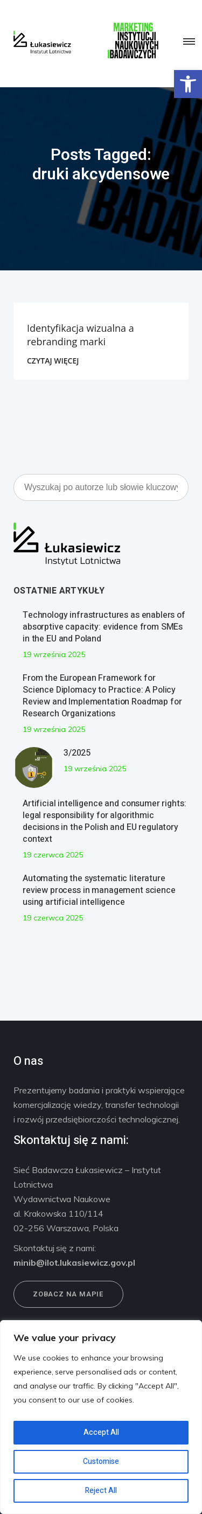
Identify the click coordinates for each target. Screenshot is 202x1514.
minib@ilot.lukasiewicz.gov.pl (74, 1262)
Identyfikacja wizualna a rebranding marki (80, 335)
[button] (188, 84)
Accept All (101, 1432)
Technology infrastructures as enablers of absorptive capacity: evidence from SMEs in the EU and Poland (104, 627)
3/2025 (77, 752)
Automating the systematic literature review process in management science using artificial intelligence (99, 890)
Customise (101, 1461)
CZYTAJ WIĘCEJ (53, 360)
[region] (101, 1417)
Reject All (101, 1490)
